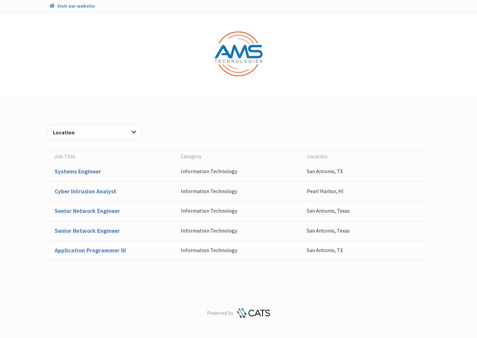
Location (94, 132)
